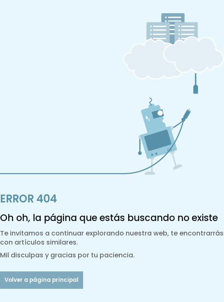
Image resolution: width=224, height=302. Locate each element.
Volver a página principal (42, 280)
